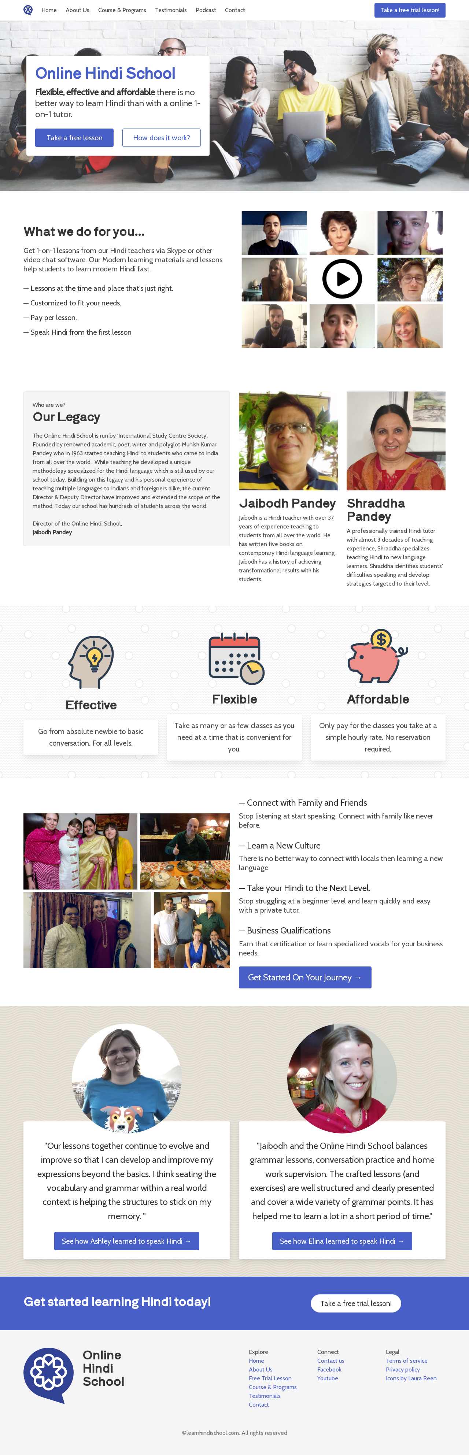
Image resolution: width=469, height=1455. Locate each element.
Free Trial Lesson (270, 1378)
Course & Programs (122, 10)
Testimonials (171, 10)
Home (49, 10)
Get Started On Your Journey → (305, 977)
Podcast (206, 10)
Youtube (327, 1378)
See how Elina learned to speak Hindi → (342, 1241)
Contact (235, 10)
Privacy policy (403, 1369)
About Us (77, 10)
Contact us (330, 1360)
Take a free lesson (75, 137)
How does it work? (161, 137)
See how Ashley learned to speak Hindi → (127, 1241)
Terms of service (407, 1360)
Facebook (329, 1369)
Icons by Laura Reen (411, 1378)
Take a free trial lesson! (410, 10)
